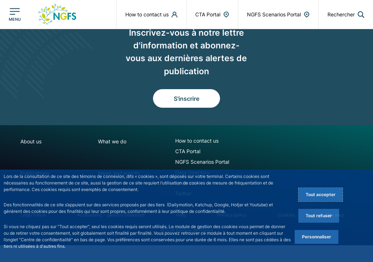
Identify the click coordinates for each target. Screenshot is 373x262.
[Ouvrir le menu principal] (15, 15)
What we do (112, 141)
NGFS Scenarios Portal (202, 162)
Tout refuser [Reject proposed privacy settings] (319, 215)
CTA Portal (187, 151)
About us (31, 141)
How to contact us (197, 141)
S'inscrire (186, 98)
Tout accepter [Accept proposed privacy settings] (320, 194)
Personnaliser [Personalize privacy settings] (316, 236)
